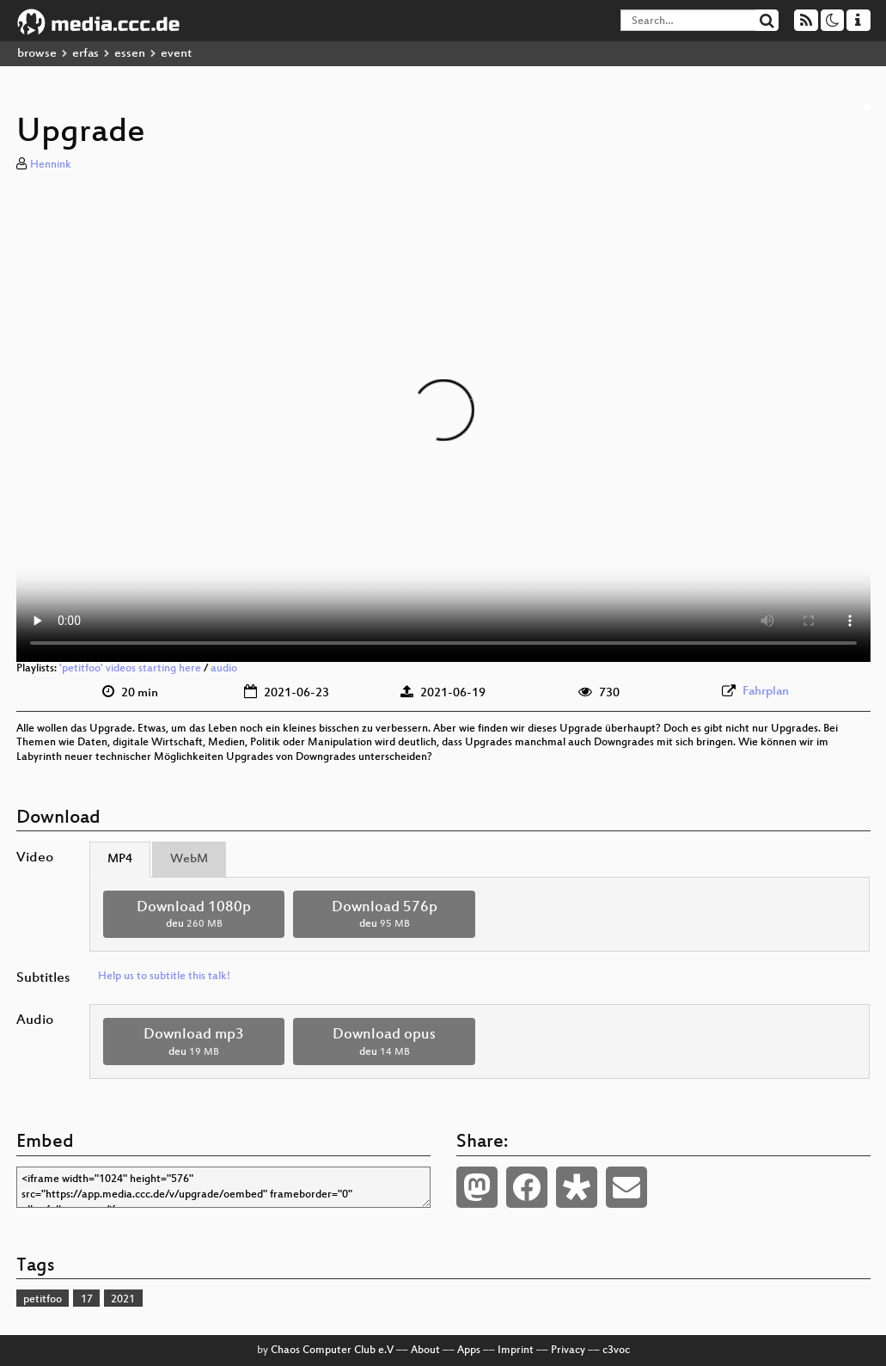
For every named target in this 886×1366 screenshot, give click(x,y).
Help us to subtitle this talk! (164, 977)
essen (129, 53)
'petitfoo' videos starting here (130, 669)
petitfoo (42, 1300)
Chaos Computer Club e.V (332, 1351)
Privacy (568, 1351)
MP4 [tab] (119, 859)
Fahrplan (765, 691)
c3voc (616, 1351)
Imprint (516, 1351)
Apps (468, 1351)
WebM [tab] (189, 859)
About (425, 1351)
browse (37, 53)
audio (224, 669)
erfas (85, 53)
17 (87, 1300)
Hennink (50, 165)
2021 (123, 1300)
